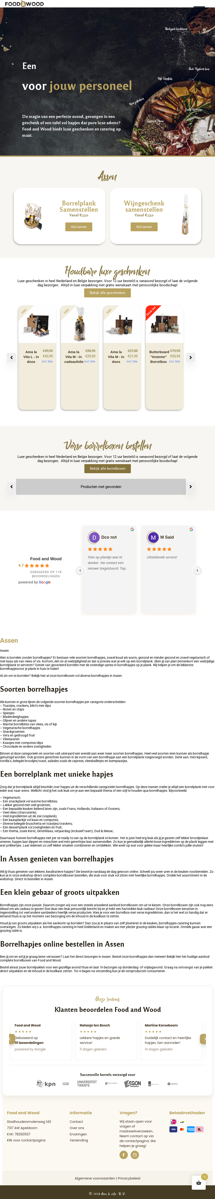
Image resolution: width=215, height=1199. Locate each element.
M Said (167, 537)
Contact (76, 1121)
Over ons (77, 1128)
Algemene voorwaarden (95, 1178)
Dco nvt (109, 537)
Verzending (79, 1140)
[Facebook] (123, 1155)
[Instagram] (135, 1155)
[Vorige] (10, 1039)
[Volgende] (205, 1039)
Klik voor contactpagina (26, 1140)
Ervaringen (78, 1134)
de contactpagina (134, 1141)
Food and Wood (46, 559)
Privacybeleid (129, 1178)
